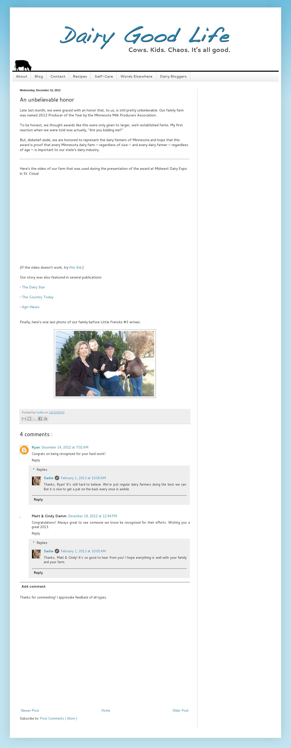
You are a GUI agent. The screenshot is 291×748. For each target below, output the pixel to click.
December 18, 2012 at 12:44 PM (92, 516)
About (21, 76)
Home (105, 710)
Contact (57, 76)
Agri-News (30, 306)
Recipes (80, 76)
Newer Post (30, 710)
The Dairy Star (33, 287)
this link (75, 267)
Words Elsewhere (136, 76)
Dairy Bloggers (173, 76)
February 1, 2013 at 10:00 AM (83, 478)
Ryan (36, 447)
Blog (39, 76)
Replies (41, 469)
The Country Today (37, 296)
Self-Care (103, 76)
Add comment (33, 586)
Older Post (181, 710)
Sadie (48, 478)
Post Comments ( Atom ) (58, 718)
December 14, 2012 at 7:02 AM (64, 447)
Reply (36, 460)
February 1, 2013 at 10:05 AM (83, 551)
